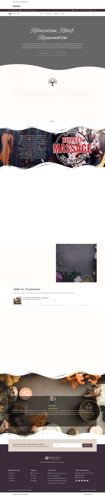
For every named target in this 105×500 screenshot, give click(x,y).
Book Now (59, 53)
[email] (66, 451)
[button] (48, 13)
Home (41, 13)
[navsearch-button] (94, 14)
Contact (62, 13)
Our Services (48, 13)
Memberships (43, 53)
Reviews (56, 13)
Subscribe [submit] (87, 450)
